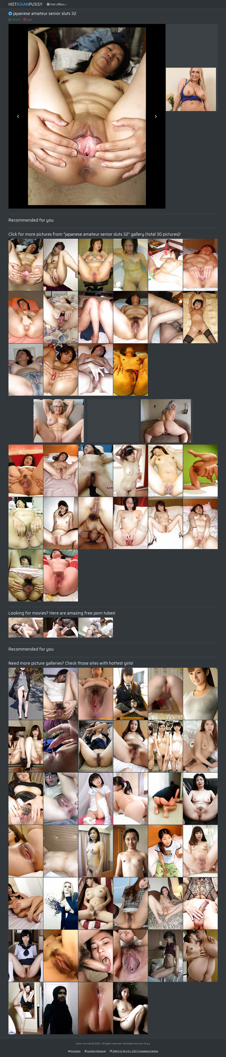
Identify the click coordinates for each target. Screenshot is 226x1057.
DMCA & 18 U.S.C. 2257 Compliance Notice (134, 1051)
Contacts (74, 1051)
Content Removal (95, 1051)
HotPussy (25, 4)
